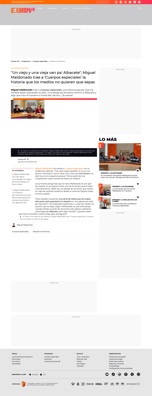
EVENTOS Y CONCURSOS (109, 8)
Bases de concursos (116, 364)
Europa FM (15, 61)
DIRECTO (46, 8)
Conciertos (16, 361)
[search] (139, 8)
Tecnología (81, 364)
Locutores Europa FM (52, 361)
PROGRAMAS (80, 8)
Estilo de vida (82, 359)
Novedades (16, 364)
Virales (79, 361)
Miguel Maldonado (44, 168)
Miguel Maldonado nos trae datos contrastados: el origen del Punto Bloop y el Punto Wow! (21, 179)
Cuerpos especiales (40, 61)
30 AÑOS (57, 8)
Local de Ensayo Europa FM (22, 357)
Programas (26, 61)
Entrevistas (16, 359)
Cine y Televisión (83, 357)
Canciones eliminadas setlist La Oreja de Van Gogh (27, 1)
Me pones (48, 359)
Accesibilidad (114, 366)
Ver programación (103, 2)
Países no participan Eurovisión (21, 2)
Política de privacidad (117, 357)
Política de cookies (116, 361)
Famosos (80, 366)
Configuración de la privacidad (120, 368)
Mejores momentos (57, 61)
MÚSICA (68, 8)
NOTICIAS (92, 8)
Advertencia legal (115, 359)
